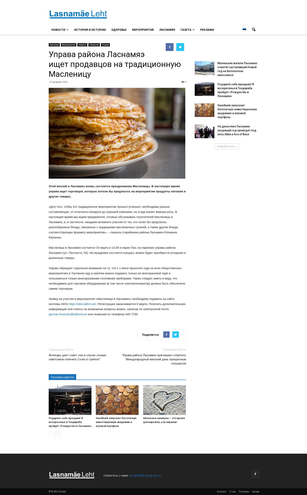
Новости (60, 30)
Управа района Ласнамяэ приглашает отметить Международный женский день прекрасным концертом (154, 359)
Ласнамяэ (167, 30)
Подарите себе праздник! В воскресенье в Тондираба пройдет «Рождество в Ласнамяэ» (70, 422)
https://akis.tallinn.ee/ (82, 304)
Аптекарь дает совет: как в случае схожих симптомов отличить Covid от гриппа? (77, 357)
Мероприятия (143, 30)
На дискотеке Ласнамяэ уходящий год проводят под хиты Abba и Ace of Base (236, 130)
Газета (188, 30)
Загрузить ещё (227, 146)
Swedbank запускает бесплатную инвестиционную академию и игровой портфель (116, 422)
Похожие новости (62, 377)
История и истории (90, 30)
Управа (105, 44)
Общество (94, 44)
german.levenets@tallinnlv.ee (68, 314)
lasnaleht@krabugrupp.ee (145, 475)
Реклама (207, 30)
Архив (255, 491)
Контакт (221, 491)
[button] (253, 29)
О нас (232, 491)
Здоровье (119, 30)
